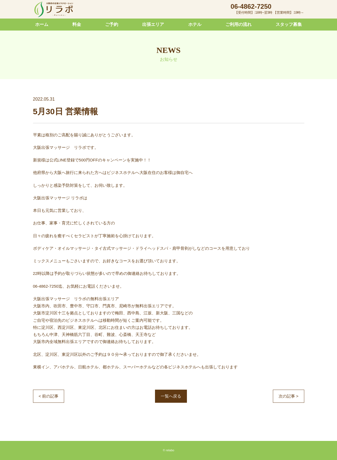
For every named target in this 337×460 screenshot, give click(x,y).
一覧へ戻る (171, 396)
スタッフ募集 (289, 24)
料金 (76, 24)
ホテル (194, 24)
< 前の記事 (49, 396)
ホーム (41, 24)
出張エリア (153, 24)
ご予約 (111, 24)
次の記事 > (289, 396)
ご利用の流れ (238, 24)
